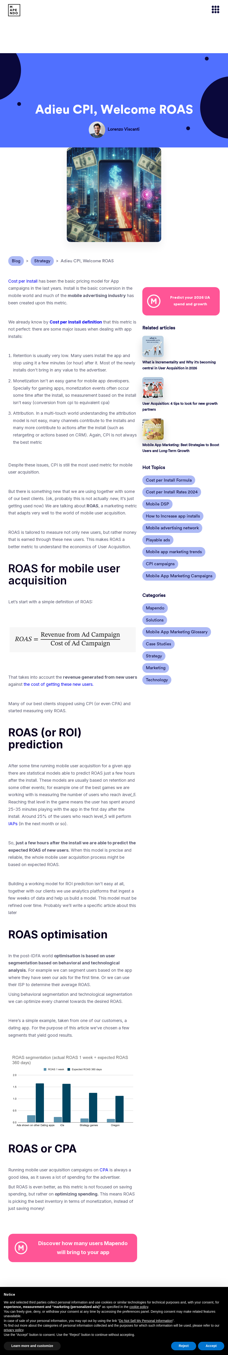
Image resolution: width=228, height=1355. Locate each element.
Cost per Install (23, 281)
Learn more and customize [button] (32, 1346)
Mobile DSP (157, 504)
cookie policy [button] (138, 1307)
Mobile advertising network (172, 528)
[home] (14, 10)
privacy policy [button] (13, 1330)
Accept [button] (211, 1346)
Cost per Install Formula (169, 480)
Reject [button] (184, 1346)
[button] (213, 10)
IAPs (12, 823)
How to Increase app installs (173, 516)
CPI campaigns (160, 564)
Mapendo (155, 608)
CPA (104, 1169)
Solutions (155, 620)
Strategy (154, 656)
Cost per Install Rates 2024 (172, 492)
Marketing (155, 668)
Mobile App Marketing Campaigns (179, 576)
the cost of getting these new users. (59, 684)
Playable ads (158, 540)
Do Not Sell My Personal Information (145, 1321)
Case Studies (158, 644)
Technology (157, 680)
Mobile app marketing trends (174, 552)
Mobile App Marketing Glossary (176, 632)
